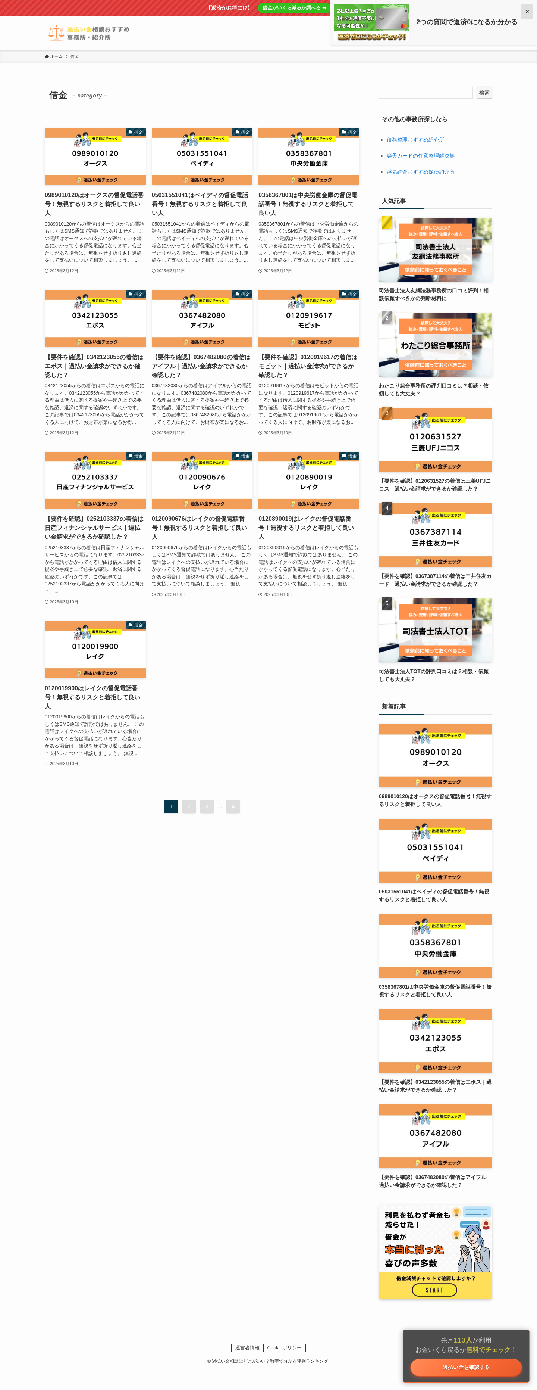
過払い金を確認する (466, 1366)
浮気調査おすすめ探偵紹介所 (421, 172)
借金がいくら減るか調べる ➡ (294, 7)
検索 (484, 93)
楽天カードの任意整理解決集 (421, 156)
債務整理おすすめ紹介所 (415, 140)
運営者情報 (247, 1347)
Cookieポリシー (284, 1347)
